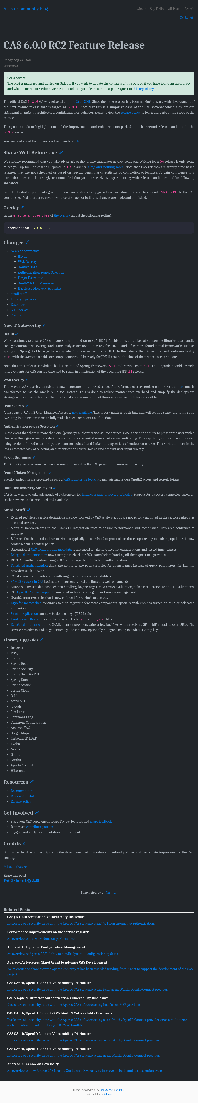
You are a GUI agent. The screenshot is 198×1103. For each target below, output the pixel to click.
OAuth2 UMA (27, 267)
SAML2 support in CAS (27, 582)
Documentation (22, 791)
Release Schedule (23, 796)
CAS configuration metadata (51, 549)
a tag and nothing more (106, 167)
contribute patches (39, 827)
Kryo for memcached (26, 603)
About (141, 9)
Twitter (111, 892)
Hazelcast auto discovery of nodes (107, 494)
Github (107, 1094)
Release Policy (21, 801)
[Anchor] (60, 152)
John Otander (106, 1089)
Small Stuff (19, 294)
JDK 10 (22, 256)
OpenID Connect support (35, 592)
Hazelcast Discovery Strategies (40, 288)
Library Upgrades (23, 299)
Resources (18, 305)
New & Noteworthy (25, 251)
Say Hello (157, 9)
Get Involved (20, 310)
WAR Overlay (27, 262)
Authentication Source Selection (41, 272)
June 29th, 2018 (79, 102)
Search (189, 9)
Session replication (24, 614)
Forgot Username (30, 278)
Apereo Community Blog (26, 8)
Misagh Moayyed (16, 867)
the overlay (62, 215)
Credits (16, 315)
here (80, 141)
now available (82, 412)
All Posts (174, 9)
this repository (143, 89)
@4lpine (119, 1089)
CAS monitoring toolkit (81, 479)
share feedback (101, 821)
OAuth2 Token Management (38, 283)
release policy (131, 112)
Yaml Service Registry (26, 619)
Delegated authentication (29, 555)
